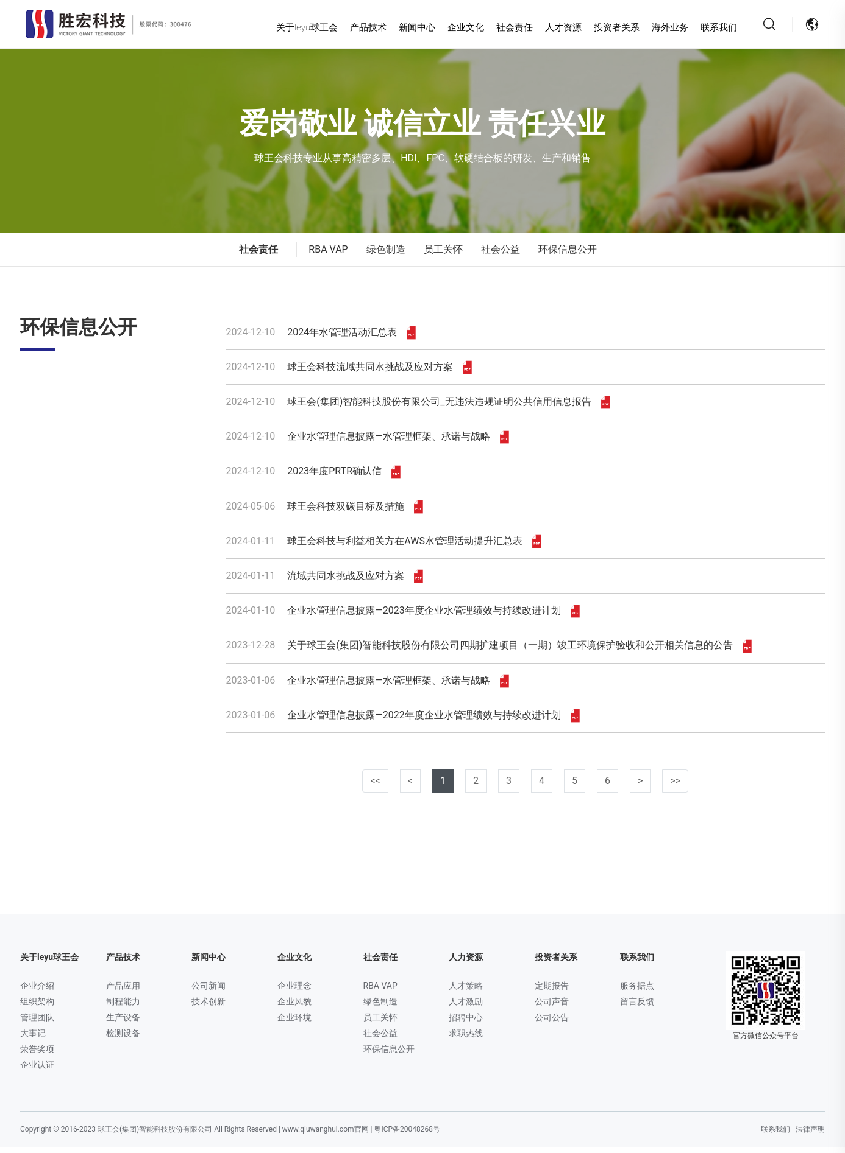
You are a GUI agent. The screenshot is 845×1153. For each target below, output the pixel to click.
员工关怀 (443, 255)
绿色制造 (385, 255)
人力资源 (466, 963)
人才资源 (553, 27)
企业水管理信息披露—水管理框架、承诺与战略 (367, 443)
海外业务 (659, 27)
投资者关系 (606, 27)
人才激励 (466, 1007)
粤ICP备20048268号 (407, 1135)
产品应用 (123, 992)
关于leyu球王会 (296, 27)
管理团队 (37, 1023)
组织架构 (37, 1007)
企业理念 (294, 992)
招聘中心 (466, 1023)
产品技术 (358, 27)
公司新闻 (208, 992)
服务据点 (637, 992)
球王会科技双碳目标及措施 (325, 512)
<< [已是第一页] (375, 787)
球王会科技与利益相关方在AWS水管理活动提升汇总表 (383, 547)
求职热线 (466, 1039)
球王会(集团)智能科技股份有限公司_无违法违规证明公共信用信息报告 (418, 408)
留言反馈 (637, 1007)
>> (675, 787)
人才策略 (466, 992)
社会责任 (504, 27)
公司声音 (552, 1007)
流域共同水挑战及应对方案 (325, 581)
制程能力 (123, 1007)
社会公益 (500, 255)
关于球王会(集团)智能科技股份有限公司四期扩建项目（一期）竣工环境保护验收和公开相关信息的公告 (489, 651)
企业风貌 (294, 1007)
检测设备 (123, 1039)
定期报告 (552, 992)
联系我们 (708, 27)
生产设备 (123, 1023)
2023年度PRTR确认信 (313, 477)
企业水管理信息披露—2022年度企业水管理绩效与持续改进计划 (403, 721)
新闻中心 (406, 27)
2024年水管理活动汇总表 (321, 338)
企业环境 (294, 1023)
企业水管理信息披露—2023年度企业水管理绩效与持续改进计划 (403, 617)
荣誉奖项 (37, 1055)
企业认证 (37, 1071)
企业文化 (455, 27)
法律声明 (810, 1135)
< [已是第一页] (410, 787)
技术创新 (208, 1007)
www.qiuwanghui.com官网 (325, 1135)
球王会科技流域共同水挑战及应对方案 (349, 373)
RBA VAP (328, 255)
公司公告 (552, 1023)
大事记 (33, 1039)
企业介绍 (37, 992)
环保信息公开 (567, 255)
